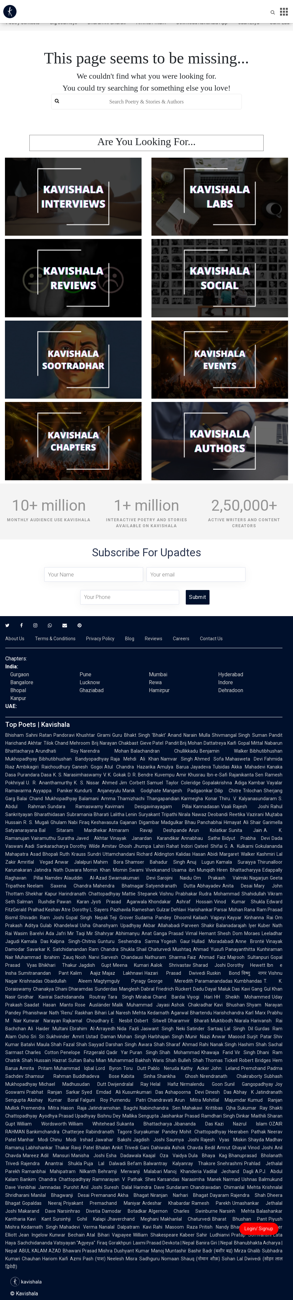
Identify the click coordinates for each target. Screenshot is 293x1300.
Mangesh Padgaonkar (188, 790)
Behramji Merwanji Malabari (130, 1171)
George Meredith (170, 981)
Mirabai (143, 997)
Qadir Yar (117, 1052)
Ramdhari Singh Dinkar (225, 1116)
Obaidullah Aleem (68, 981)
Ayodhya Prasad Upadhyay (67, 1116)
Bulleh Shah (191, 1060)
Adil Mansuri (55, 1155)
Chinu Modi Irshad (71, 1139)
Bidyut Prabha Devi (246, 838)
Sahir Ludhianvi (213, 1235)
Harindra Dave (149, 1187)
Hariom (49, 1258)
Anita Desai (237, 885)
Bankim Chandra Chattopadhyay (55, 1179)
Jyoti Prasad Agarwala (119, 901)
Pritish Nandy (214, 1227)
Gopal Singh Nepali (87, 917)
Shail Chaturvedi (153, 949)
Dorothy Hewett (246, 965)
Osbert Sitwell (150, 1020)
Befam (134, 1163)
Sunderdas (106, 989)
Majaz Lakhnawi (122, 973)
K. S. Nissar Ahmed (95, 782)
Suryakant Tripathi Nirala (164, 814)
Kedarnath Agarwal (167, 1012)
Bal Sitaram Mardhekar (73, 830)
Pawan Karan (73, 901)
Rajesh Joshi (251, 806)
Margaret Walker (237, 854)
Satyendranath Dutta (171, 885)
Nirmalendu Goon (201, 1084)
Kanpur (18, 698)
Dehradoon (230, 690)
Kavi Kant (39, 1219)
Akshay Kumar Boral (53, 1100)
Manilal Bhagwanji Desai (60, 1195)
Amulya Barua (173, 766)
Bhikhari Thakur (58, 965)
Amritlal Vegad (35, 862)
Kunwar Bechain (67, 1235)
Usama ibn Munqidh (193, 870)
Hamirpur (159, 690)
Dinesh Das (219, 1092)
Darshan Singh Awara (129, 1044)
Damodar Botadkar (124, 1211)
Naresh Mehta (131, 1012)
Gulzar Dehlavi (171, 909)
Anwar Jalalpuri (73, 862)
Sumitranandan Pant (43, 973)
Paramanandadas (214, 981)
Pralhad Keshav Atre (49, 909)
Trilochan (252, 790)
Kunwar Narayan (42, 1020)
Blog (129, 638)
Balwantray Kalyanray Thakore (179, 1163)
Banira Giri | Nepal (214, 1242)
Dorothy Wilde (85, 846)
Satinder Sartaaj (205, 1028)
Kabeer (187, 1235)
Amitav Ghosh (117, 846)
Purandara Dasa (34, 774)
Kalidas (183, 854)
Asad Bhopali (44, 854)
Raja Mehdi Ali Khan (135, 759)
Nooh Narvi (87, 957)
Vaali (226, 806)
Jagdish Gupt (95, 965)
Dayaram (219, 1195)
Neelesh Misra (122, 1258)
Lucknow (90, 682)
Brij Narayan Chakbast (115, 743)
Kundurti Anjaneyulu (98, 790)
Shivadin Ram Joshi (41, 917)
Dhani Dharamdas (74, 989)
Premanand (103, 1195)
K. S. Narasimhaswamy (77, 774)
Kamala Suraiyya (236, 862)
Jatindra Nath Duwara (57, 870)
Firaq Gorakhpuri (114, 1242)
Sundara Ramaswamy (76, 806)
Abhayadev (209, 885)
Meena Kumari (131, 965)
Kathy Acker (195, 1068)
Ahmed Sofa (209, 759)
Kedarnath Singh (39, 1227)
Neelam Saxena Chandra (59, 885)
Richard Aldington (155, 854)
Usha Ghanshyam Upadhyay (110, 925)
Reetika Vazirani (246, 814)
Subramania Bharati (88, 814)
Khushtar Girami (93, 735)
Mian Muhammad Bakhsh (123, 1060)
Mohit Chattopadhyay (202, 1131)
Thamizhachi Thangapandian (148, 798)
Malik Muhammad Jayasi (141, 1004)
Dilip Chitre (227, 790)
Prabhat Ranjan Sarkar (53, 1092)
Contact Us (211, 638)
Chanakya (43, 989)
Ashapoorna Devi (184, 1092)
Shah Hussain (36, 1060)
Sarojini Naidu (174, 878)
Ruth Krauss (72, 854)
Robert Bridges (255, 1060)
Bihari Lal (104, 1012)
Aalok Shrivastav (170, 965)
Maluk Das (229, 989)
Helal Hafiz (164, 1084)
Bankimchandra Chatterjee (55, 1131)
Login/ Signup (258, 1228)
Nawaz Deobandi (210, 814)
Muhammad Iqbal (74, 1068)
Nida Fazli (128, 1028)
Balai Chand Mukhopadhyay (47, 798)
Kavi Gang (252, 989)
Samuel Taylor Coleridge (174, 782)
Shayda (256, 1139)
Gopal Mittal (250, 743)
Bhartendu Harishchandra (217, 1012)
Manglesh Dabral (136, 989)
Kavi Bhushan (229, 1004)
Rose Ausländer (93, 1004)
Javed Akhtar (92, 838)
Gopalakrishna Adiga (224, 782)
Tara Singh (121, 997)
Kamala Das (35, 941)
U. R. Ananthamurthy (49, 782)
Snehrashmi (230, 1163)
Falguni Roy (94, 1100)
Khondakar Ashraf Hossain (180, 901)
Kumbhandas (248, 981)
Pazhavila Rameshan (132, 909)
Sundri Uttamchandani (111, 854)
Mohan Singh (131, 1036)
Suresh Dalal (118, 1187)
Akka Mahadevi (248, 766)
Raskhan (84, 1012)
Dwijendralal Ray (128, 1084)
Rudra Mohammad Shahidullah (232, 893)
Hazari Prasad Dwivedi (175, 973)
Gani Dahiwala (155, 1147)
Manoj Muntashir (168, 1250)
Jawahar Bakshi (113, 1139)
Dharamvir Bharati (188, 1020)
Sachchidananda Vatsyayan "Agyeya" (56, 1242)
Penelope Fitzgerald (82, 1052)
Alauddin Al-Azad (85, 878)
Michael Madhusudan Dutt (72, 1084)
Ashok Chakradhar (191, 1004)
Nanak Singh (223, 1044)
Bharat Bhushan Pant (239, 1219)
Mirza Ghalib (247, 1250)
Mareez (31, 1155)
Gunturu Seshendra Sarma (128, 941)
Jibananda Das (193, 1123)
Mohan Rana (242, 909)
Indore (225, 682)
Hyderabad (230, 674)
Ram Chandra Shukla (112, 949)
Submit (197, 597)
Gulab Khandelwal (59, 925)
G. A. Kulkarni (239, 846)
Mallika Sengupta (140, 1116)
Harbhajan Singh (166, 1036)
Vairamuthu (43, 838)
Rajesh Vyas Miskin (223, 1139)
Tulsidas (221, 766)
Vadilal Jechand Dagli (228, 1171)
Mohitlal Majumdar (224, 1100)
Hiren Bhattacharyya (239, 870)
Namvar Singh (177, 759)
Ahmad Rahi (195, 1044)
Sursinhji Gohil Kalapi (79, 1219)
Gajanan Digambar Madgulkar (151, 822)
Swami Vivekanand (149, 870)
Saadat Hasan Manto (48, 1004)
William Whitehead (91, 1123)
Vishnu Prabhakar (178, 893)
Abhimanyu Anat (133, 933)
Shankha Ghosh (177, 1076)
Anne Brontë (249, 941)
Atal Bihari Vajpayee (109, 1235)
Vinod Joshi (260, 1147)
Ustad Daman (101, 1036)
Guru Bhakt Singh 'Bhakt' (139, 735)
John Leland (225, 1068)
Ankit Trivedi (125, 1147)
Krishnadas (31, 981)
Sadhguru (149, 1258)
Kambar (256, 782)
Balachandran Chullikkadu (164, 751)
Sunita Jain (245, 830)
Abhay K (243, 1092)
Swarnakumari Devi (132, 878)
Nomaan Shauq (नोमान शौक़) (190, 1258)
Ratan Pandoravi (57, 735)
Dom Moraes (246, 933)
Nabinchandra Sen (160, 1108)
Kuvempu (165, 774)
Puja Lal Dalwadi (105, 1163)
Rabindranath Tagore (109, 1131)
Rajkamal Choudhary (86, 1020)
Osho (23, 1036)
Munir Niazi (197, 1036)
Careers (181, 638)
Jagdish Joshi (149, 1139)
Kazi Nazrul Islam (241, 1123)
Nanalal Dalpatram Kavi (125, 1227)
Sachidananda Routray (80, 997)
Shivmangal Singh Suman (239, 735)
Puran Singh (144, 1052)
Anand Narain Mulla (189, 735)
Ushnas (249, 1179)
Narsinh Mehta (237, 1211)
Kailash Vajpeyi (209, 917)
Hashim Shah (252, 1044)
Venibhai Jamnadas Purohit (48, 1187)
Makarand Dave (37, 1211)
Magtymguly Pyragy (120, 981)
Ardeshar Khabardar (166, 1203)
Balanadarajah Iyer (236, 925)
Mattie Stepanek (140, 893)
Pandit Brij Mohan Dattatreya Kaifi (201, 743)
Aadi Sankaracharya (46, 846)
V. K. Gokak (114, 774)
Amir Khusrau (190, 774)
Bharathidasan (49, 814)
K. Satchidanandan (67, 949)
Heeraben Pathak (247, 1131)
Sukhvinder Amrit (65, 1036)
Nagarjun (258, 878)
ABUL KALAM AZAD (40, 1250)
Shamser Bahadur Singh (155, 862)
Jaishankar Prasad (180, 1116)
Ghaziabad (92, 690)
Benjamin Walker (224, 751)
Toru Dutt (134, 1068)
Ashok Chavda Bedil (193, 1147)
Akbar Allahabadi (161, 925)
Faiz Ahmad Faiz (206, 957)
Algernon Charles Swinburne (183, 1211)
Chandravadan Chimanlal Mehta (225, 1187)
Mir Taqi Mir (80, 933)
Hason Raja (73, 1108)
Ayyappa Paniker (53, 790)
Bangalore (21, 682)
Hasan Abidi (205, 854)
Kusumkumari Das (143, 1092)
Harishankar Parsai (207, 909)
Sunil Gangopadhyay (248, 1084)
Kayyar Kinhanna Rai (250, 917)
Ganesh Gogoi (87, 766)
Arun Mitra (188, 1100)
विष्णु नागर (254, 973)
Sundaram (177, 1187)
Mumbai (158, 674)
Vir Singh (245, 1052)
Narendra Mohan (104, 751)
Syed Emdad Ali (100, 1092)
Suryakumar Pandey (156, 1131)
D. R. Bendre (140, 774)
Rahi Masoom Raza (175, 1227)
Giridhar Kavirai (34, 997)
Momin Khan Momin (105, 870)
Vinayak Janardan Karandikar (144, 838)
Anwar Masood (228, 1036)
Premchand (253, 1068)
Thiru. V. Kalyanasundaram (248, 798)
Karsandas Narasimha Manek (189, 1179)
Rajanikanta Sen (246, 774)
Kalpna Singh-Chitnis (73, 941)
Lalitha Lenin (124, 814)
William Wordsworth (42, 1123)
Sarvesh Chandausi (122, 957)
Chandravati (160, 1100)
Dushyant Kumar (131, 1250)
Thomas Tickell (221, 1060)
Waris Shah (164, 1060)
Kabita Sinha (138, 1076)
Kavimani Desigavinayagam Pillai (148, 806)
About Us (14, 638)
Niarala (242, 1020)
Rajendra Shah (248, 1195)
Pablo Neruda (163, 1068)
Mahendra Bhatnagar (118, 885)
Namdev (53, 878)
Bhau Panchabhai (203, 822)
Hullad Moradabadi (212, 941)
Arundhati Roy (57, 751)
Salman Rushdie (36, 901)
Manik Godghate (141, 790)
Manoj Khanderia (183, 1171)
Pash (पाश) (94, 1258)
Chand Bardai (169, 997)
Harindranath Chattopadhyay (89, 893)
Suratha (65, 838)
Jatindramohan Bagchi (113, 1108)
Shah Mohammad (179, 1052)
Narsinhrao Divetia (78, 1211)
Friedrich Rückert (173, 989)
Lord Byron (108, 1068)
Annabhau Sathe (201, 838)
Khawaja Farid (217, 1052)
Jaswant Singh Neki (163, 1028)
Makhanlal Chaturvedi (185, 1219)
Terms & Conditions (55, 638)
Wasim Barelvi (29, 933)
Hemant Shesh (215, 933)
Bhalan (103, 1147)
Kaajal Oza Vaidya (165, 1155)
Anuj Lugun (201, 862)
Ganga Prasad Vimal (175, 933)
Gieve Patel (152, 743)
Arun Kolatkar (208, 830)
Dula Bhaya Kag (207, 1155)
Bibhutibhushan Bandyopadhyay (74, 759)
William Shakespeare (155, 1235)
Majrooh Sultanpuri (248, 957)
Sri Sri (38, 1036)
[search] (146, 101)
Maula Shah (49, 1044)
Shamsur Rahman (48, 1076)
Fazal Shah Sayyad (83, 1044)
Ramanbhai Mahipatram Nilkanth (59, 1171)
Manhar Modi (33, 1139)
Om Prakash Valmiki (220, 878)
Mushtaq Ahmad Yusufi (198, 949)
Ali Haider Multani (48, 1028)
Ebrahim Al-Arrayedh (92, 1028)
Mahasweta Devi (244, 759)
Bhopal (18, 690)
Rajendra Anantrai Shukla (51, 1163)
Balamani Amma (97, 798)
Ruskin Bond (223, 973)
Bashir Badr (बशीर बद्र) (210, 1250)
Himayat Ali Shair (242, 822)
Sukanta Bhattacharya (144, 1123)
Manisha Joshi (88, 1155)
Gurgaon (19, 674)
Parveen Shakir (197, 925)
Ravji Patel (82, 1147)
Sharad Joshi (209, 965)
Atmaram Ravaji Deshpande (148, 830)
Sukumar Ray (252, 1108)
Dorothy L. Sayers (90, 909)
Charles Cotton (42, 1052)
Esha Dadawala (124, 1155)
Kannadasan (206, 806)
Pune (85, 674)
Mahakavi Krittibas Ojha (209, 1108)
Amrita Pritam (35, 1068)
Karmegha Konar (199, 798)
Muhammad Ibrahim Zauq (44, 957)
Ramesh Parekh (211, 1203)
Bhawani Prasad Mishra (88, 1250)
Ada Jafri (56, 933)
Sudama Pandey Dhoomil (163, 917)
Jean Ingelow (33, 1235)
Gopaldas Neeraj (42, 1203)
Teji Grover (121, 917)
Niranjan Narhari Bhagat (179, 1195)
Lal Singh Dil (238, 1028)
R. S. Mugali (36, 822)
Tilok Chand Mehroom (67, 743)
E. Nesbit (121, 1020)
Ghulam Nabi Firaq (70, 822)
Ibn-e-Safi (217, 774)
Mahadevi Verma (78, 1227)
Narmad (231, 1179)
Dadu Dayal (205, 989)
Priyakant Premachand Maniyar (101, 1203)
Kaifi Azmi (70, 1258)
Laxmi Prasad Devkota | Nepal (164, 1242)
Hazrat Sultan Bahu (73, 1060)
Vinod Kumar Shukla (239, 901)
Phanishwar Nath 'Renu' (48, 1012)
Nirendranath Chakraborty (231, 1076)
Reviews (153, 638)
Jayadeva (200, 766)
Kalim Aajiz (85, 973)
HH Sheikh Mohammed (242, 997)
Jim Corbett (132, 782)
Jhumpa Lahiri (149, 846)
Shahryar (104, 933)
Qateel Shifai (208, 846)
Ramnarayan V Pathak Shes (123, 1179)
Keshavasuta (104, 822)
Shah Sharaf (167, 1044)
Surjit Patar (259, 1036)
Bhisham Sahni (21, 735)
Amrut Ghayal (231, 1147)
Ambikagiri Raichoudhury (43, 766)
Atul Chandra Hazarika (129, 766)
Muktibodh (222, 1020)
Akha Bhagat (133, 1195)
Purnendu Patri (128, 1100)
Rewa (155, 682)
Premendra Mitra (40, 1108)
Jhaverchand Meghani (133, 1219)
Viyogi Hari (199, 997)
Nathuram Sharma (165, 957)
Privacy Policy (100, 638)
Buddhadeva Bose (96, 1076)
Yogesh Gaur (175, 941)
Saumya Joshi (182, 1139)
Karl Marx (255, 1012)
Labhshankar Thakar (48, 1147)
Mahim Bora (108, 862)
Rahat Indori (179, 846)
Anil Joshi (91, 1187)
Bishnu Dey (109, 1116)
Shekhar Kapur (41, 893)
